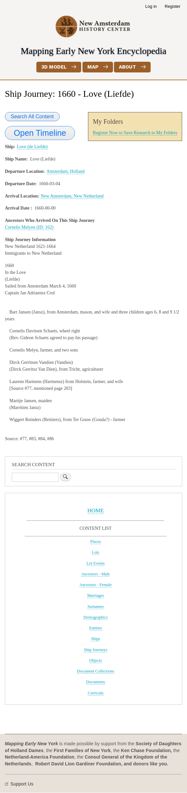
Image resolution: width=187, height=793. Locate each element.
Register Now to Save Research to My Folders (135, 132)
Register (172, 6)
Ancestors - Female (96, 584)
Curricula (95, 693)
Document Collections (95, 671)
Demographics (95, 617)
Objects (95, 660)
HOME (95, 510)
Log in (150, 6)
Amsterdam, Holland (65, 171)
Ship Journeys (95, 649)
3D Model (54, 67)
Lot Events (96, 563)
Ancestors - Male (95, 574)
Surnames (95, 606)
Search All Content (32, 116)
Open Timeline (40, 132)
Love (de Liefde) (32, 146)
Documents (95, 682)
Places (95, 541)
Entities (95, 628)
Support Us (21, 784)
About (127, 67)
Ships (95, 638)
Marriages (95, 595)
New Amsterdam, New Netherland (72, 196)
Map (92, 67)
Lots (95, 552)
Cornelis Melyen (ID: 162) (29, 227)
